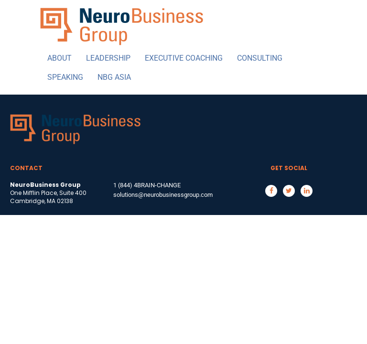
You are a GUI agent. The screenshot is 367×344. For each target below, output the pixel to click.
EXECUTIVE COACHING (184, 58)
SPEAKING (65, 77)
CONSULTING (259, 58)
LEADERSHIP (108, 58)
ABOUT (59, 58)
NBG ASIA (114, 77)
